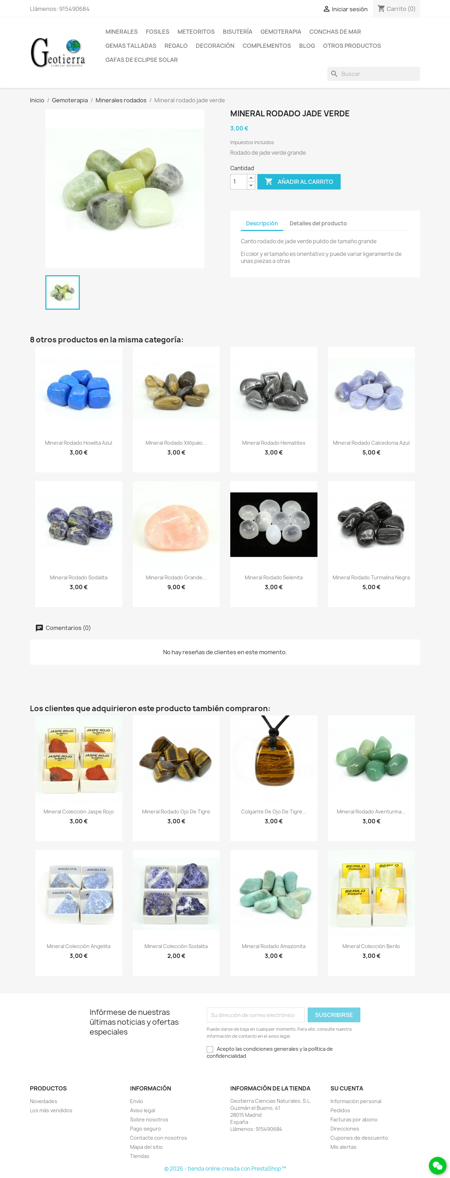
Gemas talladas (130, 46)
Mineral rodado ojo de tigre (176, 811)
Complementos (267, 46)
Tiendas (139, 1156)
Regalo (176, 46)
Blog (307, 46)
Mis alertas (343, 1147)
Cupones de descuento (359, 1137)
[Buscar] (373, 74)
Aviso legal (142, 1110)
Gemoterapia (281, 32)
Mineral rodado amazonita (274, 946)
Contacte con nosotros (158, 1137)
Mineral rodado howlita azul (78, 442)
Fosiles (157, 32)
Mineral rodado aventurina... (371, 811)
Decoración (215, 46)
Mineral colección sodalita (176, 946)
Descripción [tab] (262, 223)
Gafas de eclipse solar (141, 60)
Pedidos (340, 1110)
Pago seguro (145, 1128)
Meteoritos (196, 32)
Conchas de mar (335, 32)
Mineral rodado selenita (274, 577)
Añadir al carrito (299, 181)
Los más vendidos (51, 1110)
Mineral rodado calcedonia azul (371, 442)
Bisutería (237, 32)
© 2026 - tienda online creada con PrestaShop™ (225, 1168)
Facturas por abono (354, 1119)
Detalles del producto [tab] (318, 223)
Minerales (121, 32)
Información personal (355, 1101)
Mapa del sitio (146, 1147)
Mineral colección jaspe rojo (79, 811)
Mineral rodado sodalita (79, 577)
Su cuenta (346, 1088)
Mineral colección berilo (371, 946)
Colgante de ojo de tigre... (274, 811)
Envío (136, 1101)
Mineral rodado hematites (274, 442)
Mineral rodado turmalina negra (371, 577)
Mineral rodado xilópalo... (176, 442)
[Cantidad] (238, 181)
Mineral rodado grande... (176, 577)
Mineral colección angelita (78, 946)
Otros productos (352, 46)
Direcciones (344, 1128)
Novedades (43, 1101)
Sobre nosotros (149, 1119)
